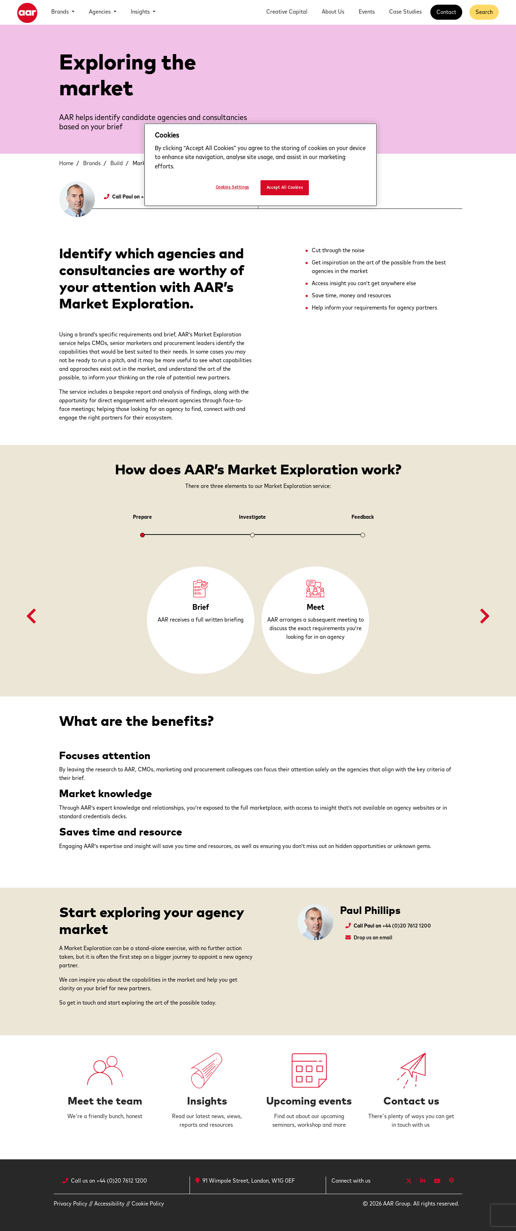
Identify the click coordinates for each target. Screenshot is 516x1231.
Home (66, 163)
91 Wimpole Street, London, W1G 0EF (245, 1181)
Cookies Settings (232, 187)
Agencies (100, 12)
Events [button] (367, 12)
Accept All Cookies (285, 188)
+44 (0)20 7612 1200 (406, 926)
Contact (446, 12)
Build (116, 163)
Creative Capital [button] (286, 12)
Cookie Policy (148, 1204)
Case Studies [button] (405, 12)
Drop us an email (373, 937)
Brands (60, 12)
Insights (141, 12)
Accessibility (109, 1204)
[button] (31, 616)
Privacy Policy (70, 1204)
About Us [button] (333, 12)
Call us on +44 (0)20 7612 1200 (109, 1181)
